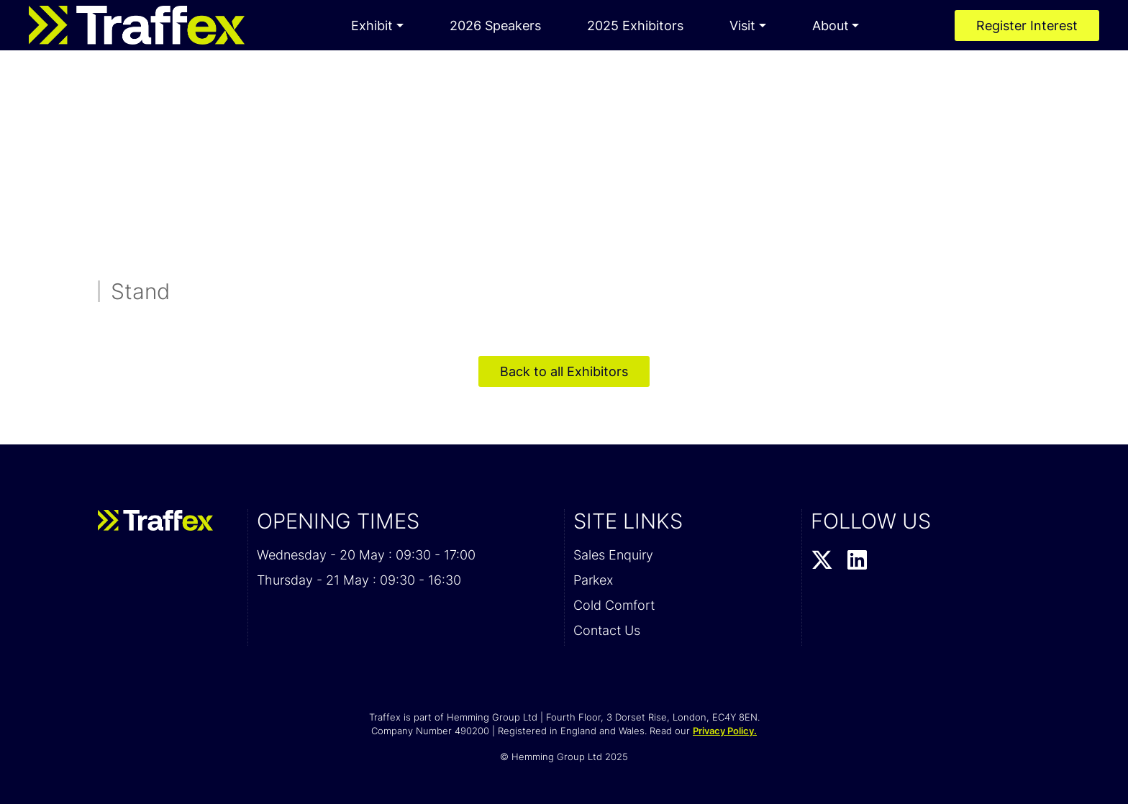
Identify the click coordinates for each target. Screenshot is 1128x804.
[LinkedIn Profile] (857, 561)
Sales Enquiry (613, 554)
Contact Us (606, 630)
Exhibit (372, 25)
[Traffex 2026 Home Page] (137, 25)
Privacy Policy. (725, 730)
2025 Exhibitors (635, 25)
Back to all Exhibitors (564, 371)
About (830, 25)
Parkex (593, 580)
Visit (742, 25)
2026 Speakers (495, 25)
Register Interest (1027, 25)
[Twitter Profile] (822, 561)
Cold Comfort (614, 605)
